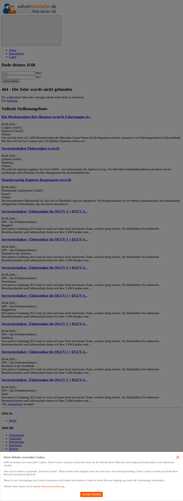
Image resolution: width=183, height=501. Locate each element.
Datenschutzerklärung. (53, 486)
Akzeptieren (92, 494)
